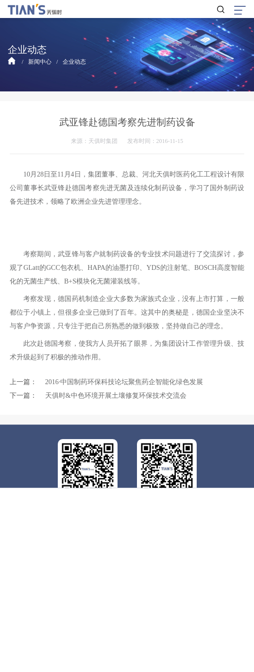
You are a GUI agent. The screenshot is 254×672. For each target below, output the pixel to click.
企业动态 (74, 61)
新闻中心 (39, 61)
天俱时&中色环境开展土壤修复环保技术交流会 (115, 395)
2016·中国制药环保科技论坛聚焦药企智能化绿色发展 (124, 382)
